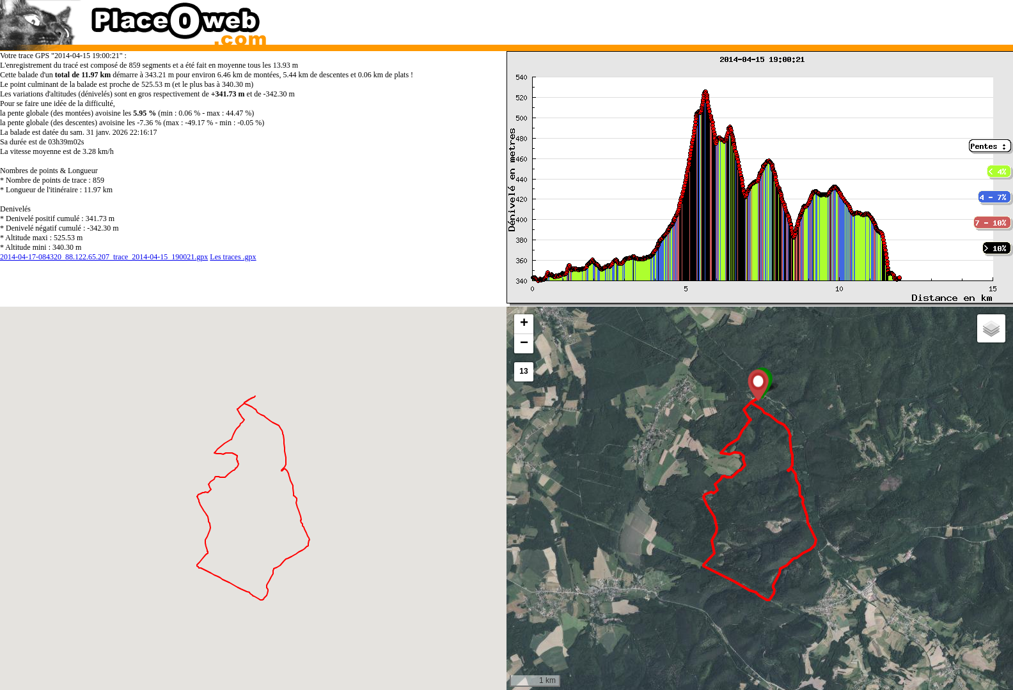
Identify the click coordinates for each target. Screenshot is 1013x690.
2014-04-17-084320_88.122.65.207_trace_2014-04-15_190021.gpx (104, 256)
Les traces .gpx (233, 256)
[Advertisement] (746, 19)
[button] (758, 385)
